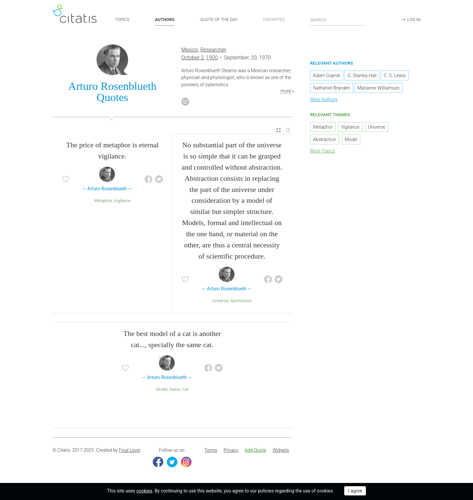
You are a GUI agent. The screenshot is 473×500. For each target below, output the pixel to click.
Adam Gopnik (326, 75)
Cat (185, 389)
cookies (144, 490)
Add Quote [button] (255, 450)
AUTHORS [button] (164, 19)
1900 (212, 57)
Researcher (213, 50)
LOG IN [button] (413, 19)
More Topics (322, 151)
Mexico (189, 50)
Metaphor (103, 200)
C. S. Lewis (394, 75)
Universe (220, 300)
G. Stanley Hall (362, 75)
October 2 (192, 57)
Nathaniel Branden (331, 88)
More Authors (323, 99)
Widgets (281, 450)
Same (174, 389)
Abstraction (241, 300)
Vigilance (122, 200)
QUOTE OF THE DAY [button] (219, 19)
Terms (210, 450)
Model (161, 389)
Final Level (129, 450)
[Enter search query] (337, 20)
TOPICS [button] (122, 19)
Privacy (231, 450)
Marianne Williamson (378, 88)
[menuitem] (278, 130)
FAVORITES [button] (273, 19)
